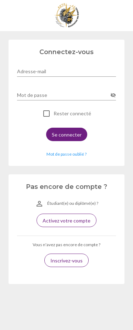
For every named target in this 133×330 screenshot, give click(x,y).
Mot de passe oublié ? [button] (66, 154)
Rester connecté (72, 113)
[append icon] (113, 95)
